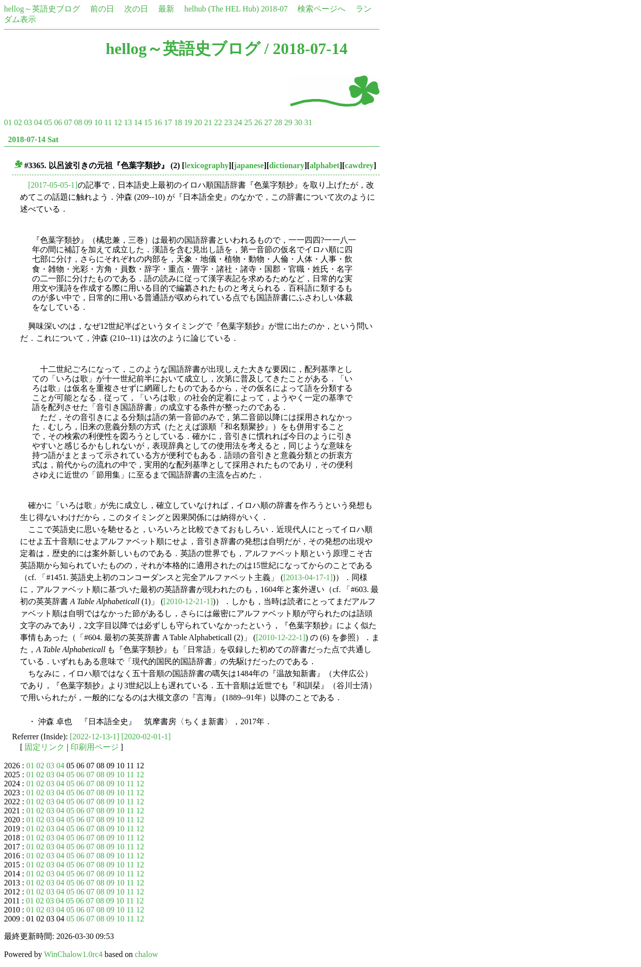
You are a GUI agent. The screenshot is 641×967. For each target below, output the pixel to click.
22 (218, 122)
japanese (249, 165)
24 (238, 122)
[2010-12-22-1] (280, 637)
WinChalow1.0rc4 (73, 954)
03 (28, 122)
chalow (146, 954)
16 (158, 122)
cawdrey (359, 165)
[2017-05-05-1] (53, 185)
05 (48, 122)
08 (78, 122)
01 (8, 122)
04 (38, 122)
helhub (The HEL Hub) (221, 9)
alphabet (324, 165)
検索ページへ (321, 9)
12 (118, 122)
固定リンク (45, 747)
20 (198, 122)
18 (178, 122)
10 (98, 122)
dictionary (286, 165)
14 (138, 122)
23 (228, 122)
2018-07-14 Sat (33, 139)
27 (268, 122)
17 (168, 122)
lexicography (207, 165)
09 (88, 122)
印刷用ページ (95, 747)
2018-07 (274, 9)
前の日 (102, 9)
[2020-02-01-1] (146, 736)
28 (278, 122)
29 (288, 122)
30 (298, 122)
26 (258, 122)
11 (108, 122)
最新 (166, 9)
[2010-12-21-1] (188, 601)
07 (68, 122)
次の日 (136, 9)
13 (128, 122)
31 (308, 122)
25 (248, 122)
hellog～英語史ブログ (42, 9)
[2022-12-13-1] (95, 736)
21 (208, 122)
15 (148, 122)
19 (188, 122)
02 (18, 122)
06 (58, 122)
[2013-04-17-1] (308, 577)
